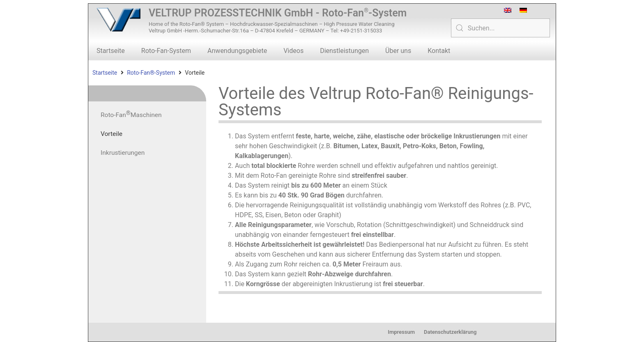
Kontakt (439, 51)
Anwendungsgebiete (237, 51)
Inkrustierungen (123, 152)
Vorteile (112, 134)
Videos (293, 51)
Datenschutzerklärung (450, 332)
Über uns (398, 51)
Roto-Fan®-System (151, 72)
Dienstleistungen (344, 51)
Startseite (111, 51)
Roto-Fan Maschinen (132, 114)
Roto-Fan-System (166, 51)
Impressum (401, 332)
